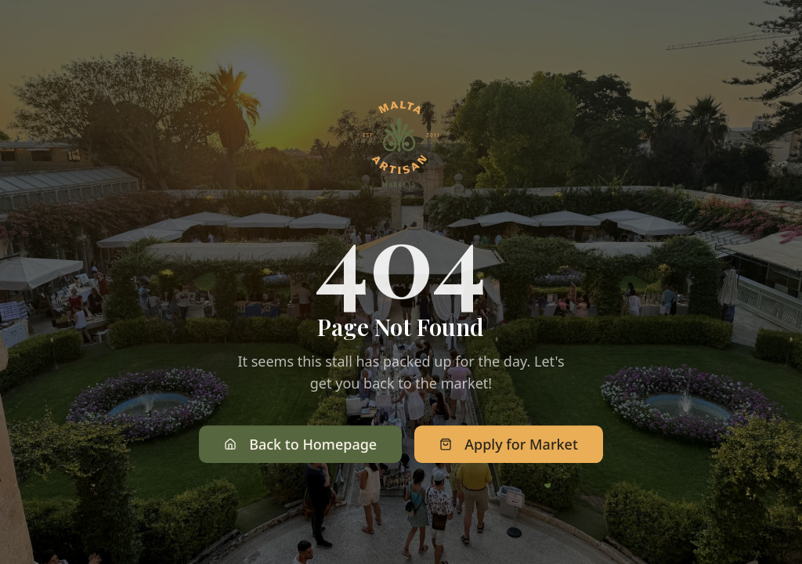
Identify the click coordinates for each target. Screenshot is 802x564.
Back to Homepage (300, 445)
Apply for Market (508, 445)
